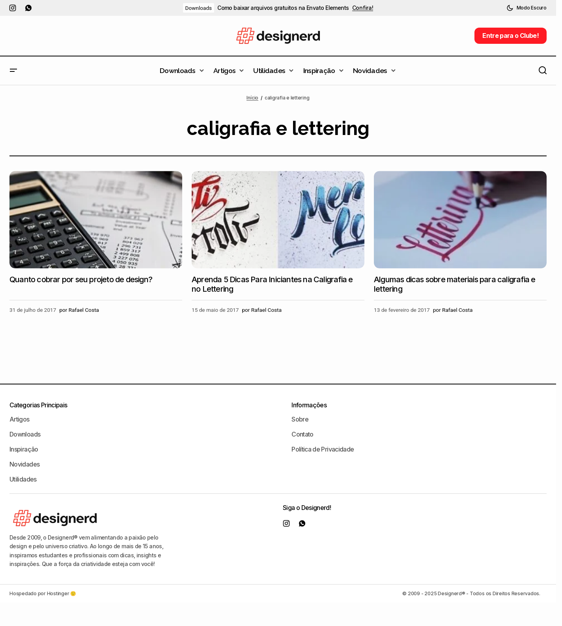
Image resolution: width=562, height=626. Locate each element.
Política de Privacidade (322, 449)
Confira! (362, 8)
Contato (302, 434)
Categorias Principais (38, 405)
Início (252, 98)
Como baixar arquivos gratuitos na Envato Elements (283, 8)
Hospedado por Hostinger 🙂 (42, 593)
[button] (526, 8)
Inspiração (23, 449)
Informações (309, 405)
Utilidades (23, 479)
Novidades (24, 464)
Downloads (198, 8)
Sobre (299, 419)
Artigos (19, 419)
